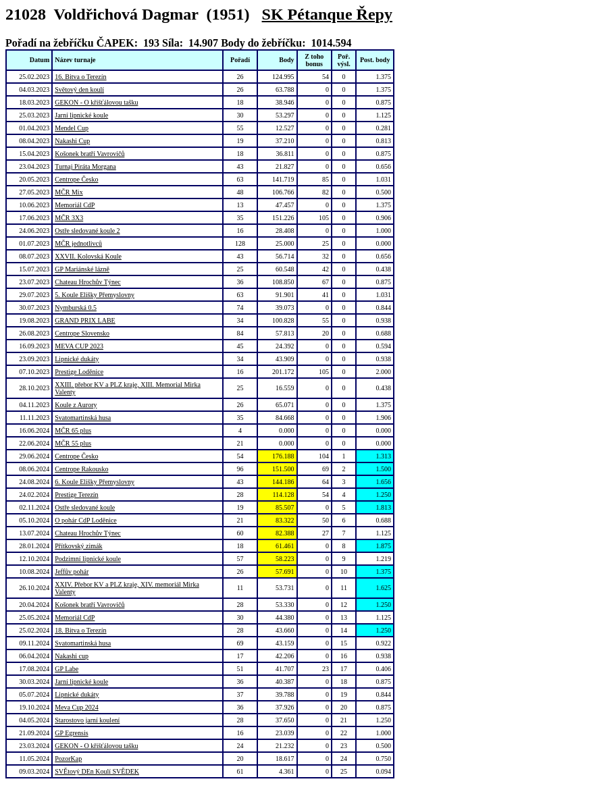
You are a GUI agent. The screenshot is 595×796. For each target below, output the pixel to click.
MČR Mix (68, 192)
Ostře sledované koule (85, 507)
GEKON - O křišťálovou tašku (96, 102)
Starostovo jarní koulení (87, 720)
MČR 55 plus (73, 443)
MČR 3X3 (69, 217)
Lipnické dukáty (77, 359)
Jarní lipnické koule (81, 115)
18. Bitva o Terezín (80, 630)
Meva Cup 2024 (76, 707)
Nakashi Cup (72, 140)
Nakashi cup (71, 656)
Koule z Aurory (76, 404)
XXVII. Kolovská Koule (88, 256)
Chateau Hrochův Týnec (88, 282)
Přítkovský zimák (78, 546)
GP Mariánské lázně (82, 269)
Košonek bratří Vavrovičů (89, 153)
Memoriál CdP (75, 205)
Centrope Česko (76, 179)
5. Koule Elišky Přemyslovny (94, 294)
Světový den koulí (79, 89)
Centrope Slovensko (82, 333)
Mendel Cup (71, 128)
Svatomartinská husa (83, 417)
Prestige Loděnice (79, 371)
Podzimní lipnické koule (88, 558)
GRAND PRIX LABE (85, 320)
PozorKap (68, 758)
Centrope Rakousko (81, 469)
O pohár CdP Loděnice (86, 520)
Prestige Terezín (76, 494)
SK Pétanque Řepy (327, 14)
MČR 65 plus (73, 430)
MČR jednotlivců (78, 243)
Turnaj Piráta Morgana (85, 166)
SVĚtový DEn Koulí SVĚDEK (97, 771)
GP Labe (66, 668)
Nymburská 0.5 (76, 307)
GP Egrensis (71, 733)
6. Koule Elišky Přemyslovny (94, 481)
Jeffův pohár (71, 571)
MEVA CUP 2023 (79, 346)
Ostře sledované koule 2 (87, 230)
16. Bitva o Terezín (80, 76)
